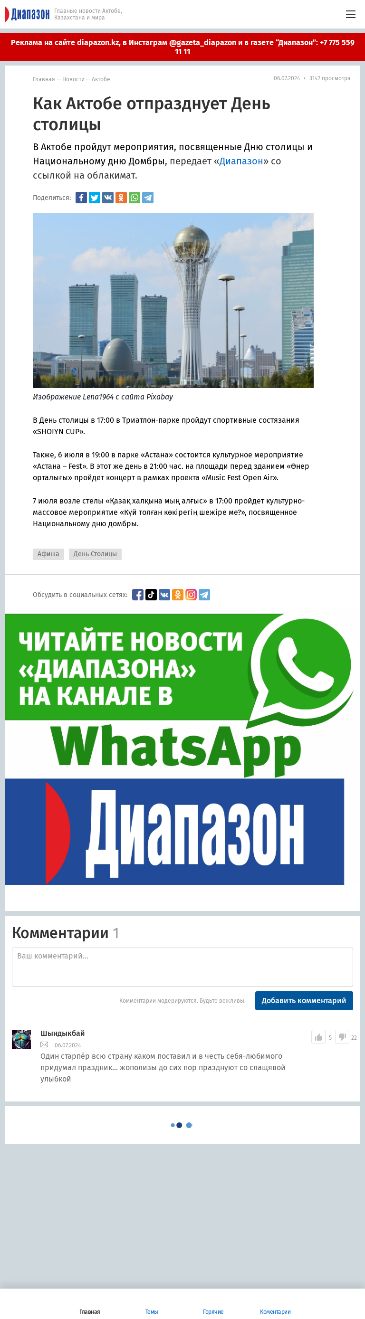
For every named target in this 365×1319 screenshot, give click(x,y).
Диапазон (241, 161)
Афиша (48, 554)
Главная (44, 79)
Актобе (101, 79)
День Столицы (95, 554)
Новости (73, 79)
